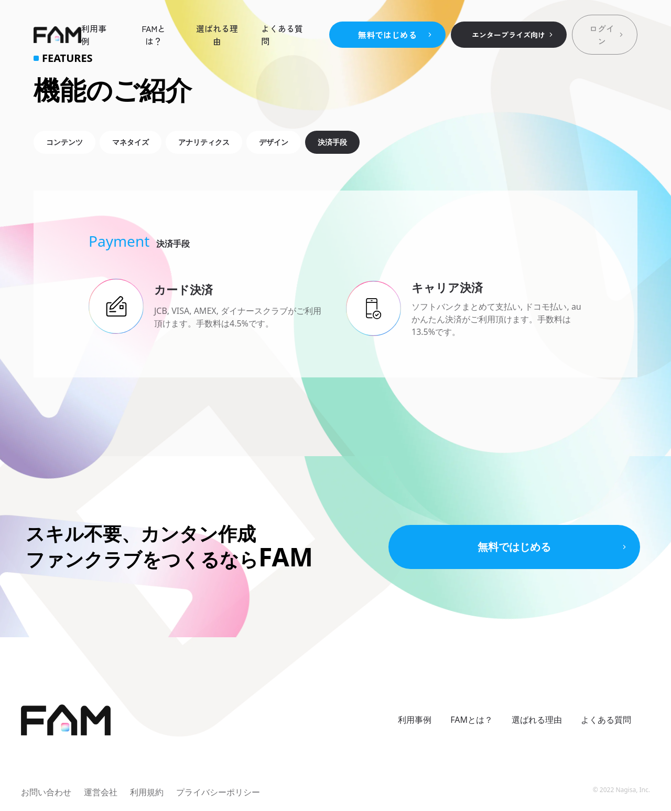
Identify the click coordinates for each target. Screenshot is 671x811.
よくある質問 (282, 34)
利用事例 (93, 34)
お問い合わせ (46, 792)
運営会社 (100, 792)
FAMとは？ (154, 34)
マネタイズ (130, 142)
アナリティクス (204, 142)
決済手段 (332, 142)
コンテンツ (64, 142)
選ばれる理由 (217, 34)
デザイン (273, 142)
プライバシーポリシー (218, 792)
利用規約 (147, 792)
